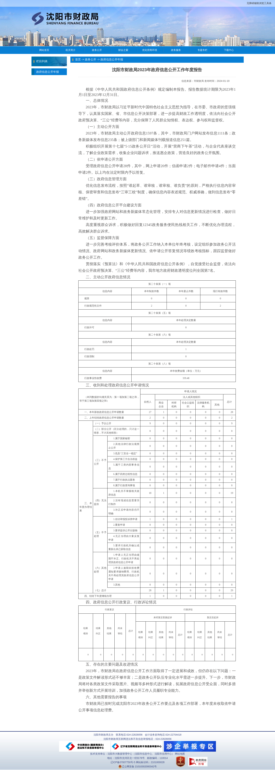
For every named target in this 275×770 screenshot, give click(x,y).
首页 (78, 59)
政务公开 (90, 59)
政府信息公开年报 (45, 71)
